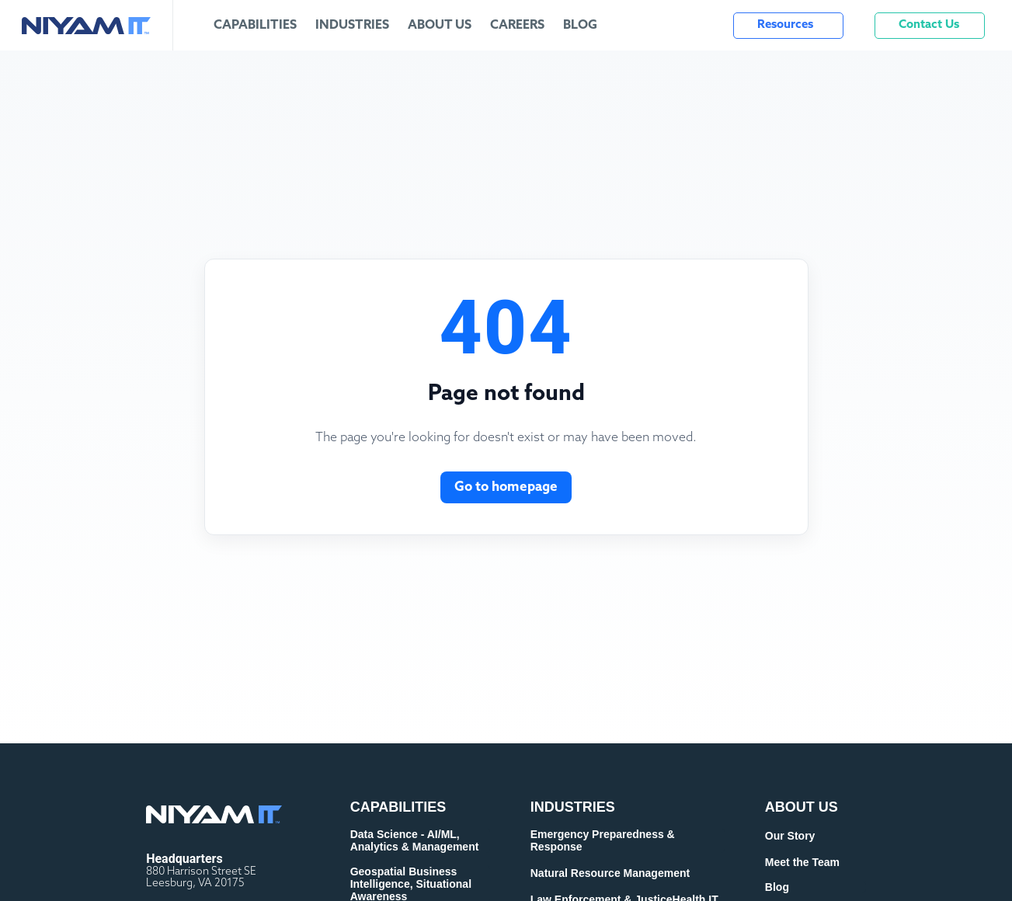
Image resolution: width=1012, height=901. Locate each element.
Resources (785, 25)
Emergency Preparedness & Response (602, 840)
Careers (517, 25)
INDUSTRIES (572, 807)
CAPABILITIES (398, 807)
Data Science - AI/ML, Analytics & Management (414, 840)
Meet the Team (802, 862)
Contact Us (929, 25)
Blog (580, 25)
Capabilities (255, 25)
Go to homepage (506, 487)
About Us (439, 25)
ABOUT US (801, 807)
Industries (352, 25)
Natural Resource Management (610, 873)
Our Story (790, 836)
